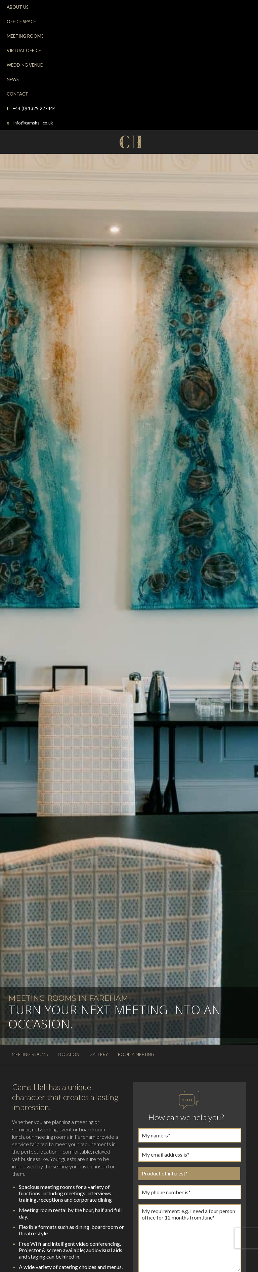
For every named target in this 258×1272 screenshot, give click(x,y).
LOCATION (68, 1054)
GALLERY (98, 1054)
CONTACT (17, 94)
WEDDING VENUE (25, 65)
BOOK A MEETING (136, 1054)
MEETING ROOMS (25, 36)
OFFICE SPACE (21, 21)
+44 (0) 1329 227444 (31, 108)
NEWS (13, 79)
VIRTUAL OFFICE (24, 50)
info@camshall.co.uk (30, 122)
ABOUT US (18, 7)
